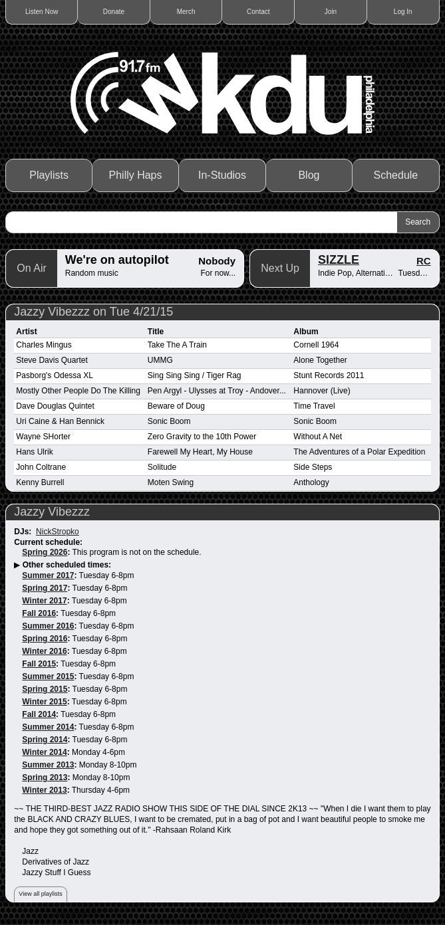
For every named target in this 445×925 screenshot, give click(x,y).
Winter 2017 (44, 600)
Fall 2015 (39, 663)
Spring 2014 (44, 739)
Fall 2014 (39, 714)
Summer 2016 (48, 626)
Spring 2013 (44, 777)
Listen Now (41, 11)
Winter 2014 (44, 752)
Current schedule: (48, 542)
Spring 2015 (44, 689)
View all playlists (40, 893)
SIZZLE (338, 259)
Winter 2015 (44, 701)
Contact (258, 11)
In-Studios (222, 175)
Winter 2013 (44, 790)
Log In (403, 11)
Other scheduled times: (67, 564)
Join (331, 11)
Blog (308, 175)
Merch (186, 11)
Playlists (49, 175)
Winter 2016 (44, 651)
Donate (113, 11)
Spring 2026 (44, 552)
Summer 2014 (48, 727)
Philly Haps (135, 175)
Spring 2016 (44, 638)
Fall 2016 (39, 613)
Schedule (396, 175)
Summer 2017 (48, 575)
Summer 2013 (48, 765)
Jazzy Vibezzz (52, 511)
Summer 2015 (48, 676)
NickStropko (57, 531)
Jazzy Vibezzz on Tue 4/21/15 (93, 311)
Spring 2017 (44, 588)
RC (423, 260)
